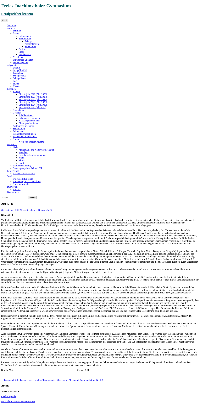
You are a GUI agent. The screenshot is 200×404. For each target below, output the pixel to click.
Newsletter (18, 57)
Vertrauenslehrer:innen (23, 126)
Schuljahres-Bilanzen (23, 60)
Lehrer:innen (19, 131)
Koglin (50, 210)
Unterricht (12, 144)
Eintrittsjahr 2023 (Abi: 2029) (33, 102)
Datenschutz (13, 192)
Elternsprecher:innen (28, 123)
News (22, 210)
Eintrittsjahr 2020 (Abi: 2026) (33, 94)
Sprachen (23, 152)
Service (10, 176)
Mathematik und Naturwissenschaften (36, 149)
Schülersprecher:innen (29, 118)
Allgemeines (13, 65)
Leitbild (16, 67)
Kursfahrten (30, 46)
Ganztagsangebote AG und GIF (27, 168)
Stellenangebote (20, 62)
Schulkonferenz (26, 115)
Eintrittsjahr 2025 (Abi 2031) (32, 107)
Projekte (23, 49)
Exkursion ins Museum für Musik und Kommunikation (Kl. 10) (74, 380)
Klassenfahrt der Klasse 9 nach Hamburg (22, 380)
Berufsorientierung (22, 165)
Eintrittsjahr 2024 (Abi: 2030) (33, 104)
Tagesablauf (18, 73)
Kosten (16, 86)
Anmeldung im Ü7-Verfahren (26, 181)
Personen (11, 89)
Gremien (17, 112)
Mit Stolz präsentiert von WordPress (18, 401)
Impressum (12, 187)
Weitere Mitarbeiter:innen (25, 136)
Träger (16, 83)
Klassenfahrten (32, 44)
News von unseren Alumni (31, 142)
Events (16, 33)
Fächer (16, 147)
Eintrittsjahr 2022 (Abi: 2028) (33, 99)
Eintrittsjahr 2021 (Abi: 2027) (33, 97)
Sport (21, 163)
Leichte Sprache (8, 396)
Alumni (16, 139)
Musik (22, 160)
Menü (4, 20)
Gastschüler (18, 110)
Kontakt (17, 189)
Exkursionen (25, 36)
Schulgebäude (19, 75)
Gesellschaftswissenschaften (32, 155)
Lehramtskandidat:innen (24, 134)
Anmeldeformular (21, 184)
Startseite (11, 25)
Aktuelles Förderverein (24, 173)
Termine (17, 30)
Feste (21, 52)
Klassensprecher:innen (29, 120)
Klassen (16, 91)
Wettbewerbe (25, 54)
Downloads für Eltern (23, 179)
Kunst (21, 157)
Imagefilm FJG (20, 70)
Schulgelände (19, 78)
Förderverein (13, 171)
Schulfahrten (25, 38)
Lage (15, 81)
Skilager (28, 41)
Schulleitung (19, 128)
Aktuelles (11, 28)
